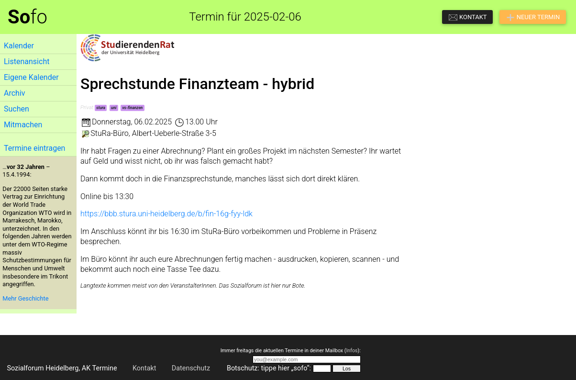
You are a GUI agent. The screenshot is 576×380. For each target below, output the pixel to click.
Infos (351, 350)
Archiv (14, 93)
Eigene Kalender (31, 77)
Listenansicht (26, 61)
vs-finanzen (132, 107)
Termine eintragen (34, 148)
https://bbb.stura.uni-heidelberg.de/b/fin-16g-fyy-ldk (166, 213)
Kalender (19, 45)
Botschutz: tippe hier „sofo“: (269, 368)
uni (113, 107)
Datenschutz (191, 368)
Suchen (16, 108)
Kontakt (144, 368)
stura (100, 107)
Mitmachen (23, 124)
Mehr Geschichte (25, 298)
